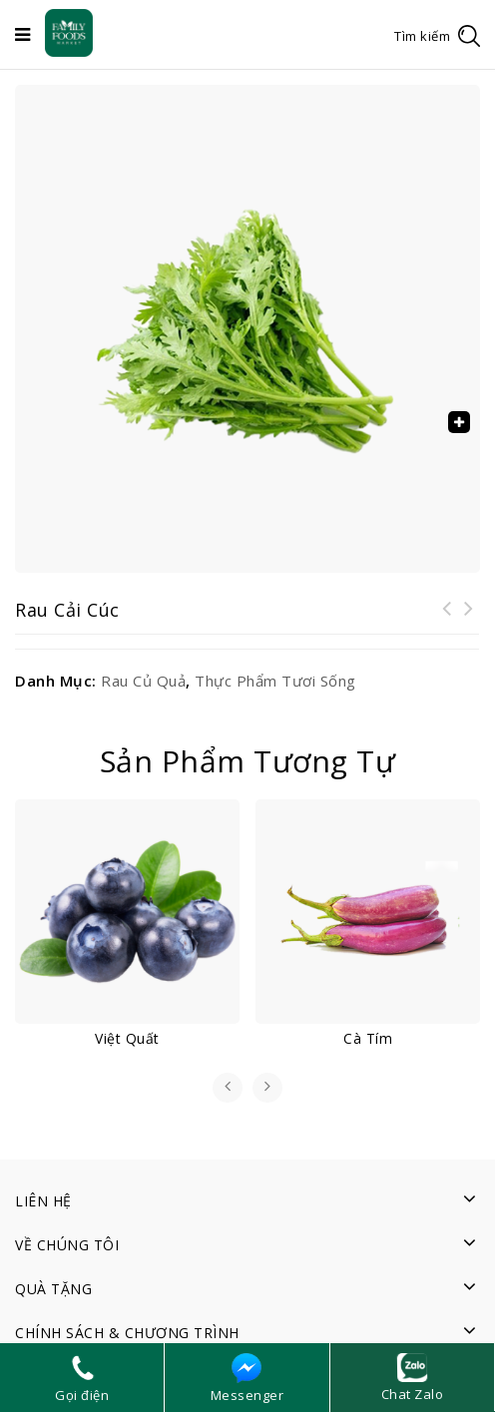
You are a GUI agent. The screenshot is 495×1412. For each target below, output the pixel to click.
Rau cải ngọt (447, 621)
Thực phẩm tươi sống (275, 681)
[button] (459, 422)
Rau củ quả (143, 681)
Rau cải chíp (469, 621)
